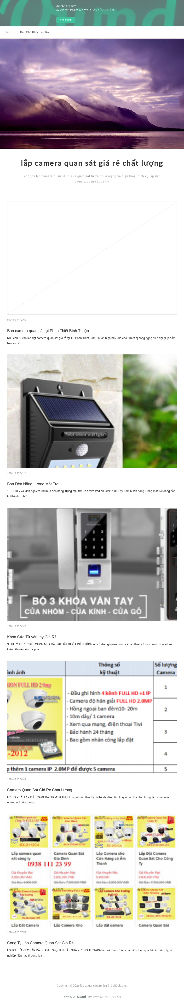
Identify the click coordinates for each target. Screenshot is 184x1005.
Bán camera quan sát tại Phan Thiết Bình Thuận (48, 331)
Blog (8, 32)
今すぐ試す (66, 20)
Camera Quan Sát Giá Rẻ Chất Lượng (39, 790)
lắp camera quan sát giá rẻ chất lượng (92, 163)
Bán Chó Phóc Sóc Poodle (34, 32)
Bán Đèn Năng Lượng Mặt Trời (33, 484)
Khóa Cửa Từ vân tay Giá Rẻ (32, 637)
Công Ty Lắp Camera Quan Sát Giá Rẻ (40, 943)
